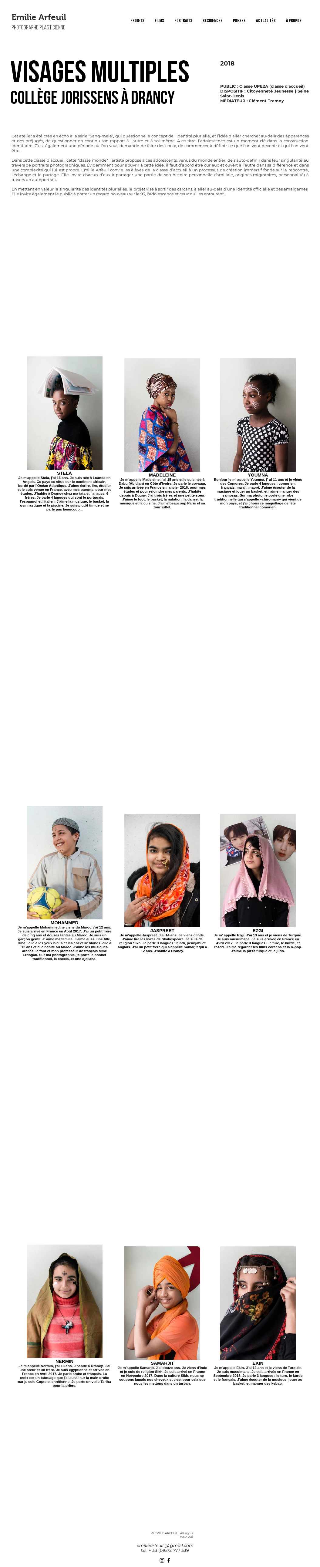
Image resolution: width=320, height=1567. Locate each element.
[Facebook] (169, 1560)
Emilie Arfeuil (39, 17)
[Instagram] (162, 1560)
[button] (159, 21)
